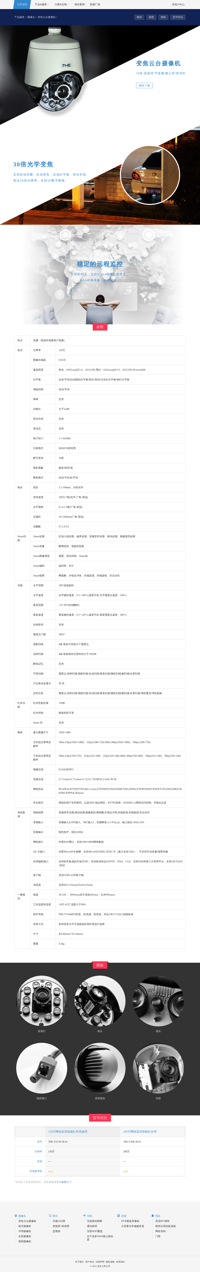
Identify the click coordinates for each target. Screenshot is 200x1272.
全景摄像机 (24, 1236)
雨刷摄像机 (24, 1241)
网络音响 (160, 1231)
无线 (87, 1215)
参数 (151, 17)
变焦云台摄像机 (47, 17)
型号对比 (178, 17)
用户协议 (89, 1262)
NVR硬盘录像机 (130, 1221)
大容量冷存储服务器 (132, 1226)
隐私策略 (110, 1262)
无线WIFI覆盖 (95, 1231)
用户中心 (178, 4)
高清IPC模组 (162, 1221)
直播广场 (95, 4)
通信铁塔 (92, 1226)
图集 (163, 17)
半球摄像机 (24, 1231)
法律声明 (100, 1262)
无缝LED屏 (59, 1221)
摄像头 (31, 17)
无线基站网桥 (94, 1221)
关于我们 (79, 1262)
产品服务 (19, 17)
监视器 (56, 1231)
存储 (121, 1215)
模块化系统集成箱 (165, 1226)
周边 (155, 1215)
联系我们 (120, 1262)
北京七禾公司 (103, 1266)
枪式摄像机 (24, 1226)
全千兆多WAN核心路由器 (100, 1238)
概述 (139, 17)
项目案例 (79, 4)
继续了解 (144, 85)
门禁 (157, 1236)
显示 (53, 1215)
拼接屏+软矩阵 (61, 1226)
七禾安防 (22, 4)
